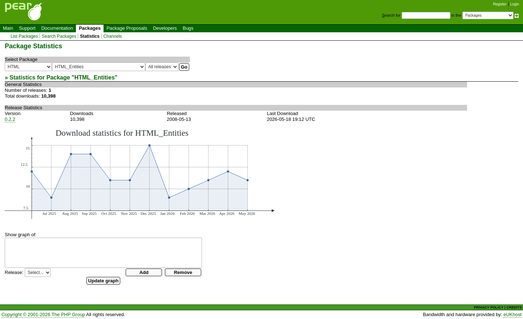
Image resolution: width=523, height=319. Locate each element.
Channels (113, 36)
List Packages (24, 36)
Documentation (57, 28)
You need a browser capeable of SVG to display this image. (140, 173)
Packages (90, 28)
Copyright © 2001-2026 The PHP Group (43, 314)
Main (8, 28)
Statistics (90, 36)
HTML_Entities (94, 77)
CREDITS (514, 307)
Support (27, 28)
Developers (165, 28)
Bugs (188, 28)
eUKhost (512, 314)
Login (514, 4)
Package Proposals (126, 28)
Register (500, 4)
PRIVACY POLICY (488, 307)
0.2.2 (10, 119)
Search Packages (59, 36)
